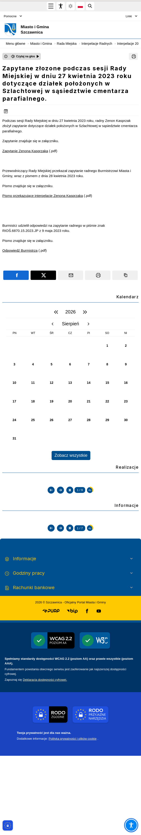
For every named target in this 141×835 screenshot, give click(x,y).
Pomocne (13, 16)
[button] (51, 690)
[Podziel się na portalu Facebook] (16, 275)
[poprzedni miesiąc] (52, 324)
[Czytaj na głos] (25, 56)
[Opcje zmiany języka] (80, 6)
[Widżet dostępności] (60, 6)
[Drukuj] (133, 56)
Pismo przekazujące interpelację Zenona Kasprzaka (42, 196)
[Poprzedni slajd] (51, 533)
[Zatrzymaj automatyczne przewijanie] (69, 533)
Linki (131, 16)
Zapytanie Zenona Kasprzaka (25, 151)
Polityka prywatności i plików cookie (72, 818)
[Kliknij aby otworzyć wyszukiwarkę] (90, 6)
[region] (70, 383)
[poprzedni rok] (56, 312)
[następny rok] (85, 312)
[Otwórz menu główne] (51, 6)
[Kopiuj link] (125, 275)
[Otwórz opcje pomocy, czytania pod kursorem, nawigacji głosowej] (131, 825)
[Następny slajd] (60, 533)
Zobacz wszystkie (70, 455)
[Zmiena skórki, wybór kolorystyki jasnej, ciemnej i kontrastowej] (70, 6)
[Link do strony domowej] (48, 29)
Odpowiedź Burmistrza (20, 250)
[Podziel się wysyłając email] (70, 275)
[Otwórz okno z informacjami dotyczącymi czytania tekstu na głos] (5, 56)
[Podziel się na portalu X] (43, 275)
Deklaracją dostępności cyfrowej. (45, 759)
